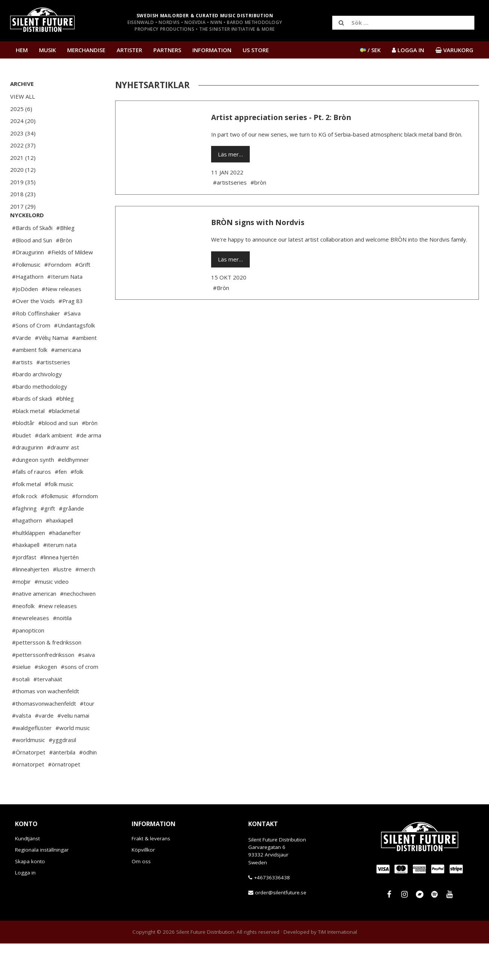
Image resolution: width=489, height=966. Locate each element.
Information (211, 50)
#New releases (61, 311)
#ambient (84, 360)
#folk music (59, 506)
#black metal (28, 433)
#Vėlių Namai (51, 360)
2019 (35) (23, 182)
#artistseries (53, 384)
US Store (256, 50)
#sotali (21, 701)
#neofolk (23, 628)
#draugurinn (27, 469)
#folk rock (24, 518)
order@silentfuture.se (280, 915)
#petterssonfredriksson (43, 677)
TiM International (337, 954)
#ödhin (88, 774)
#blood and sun (58, 445)
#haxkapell (59, 543)
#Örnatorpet (28, 774)
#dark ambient (53, 457)
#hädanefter (65, 555)
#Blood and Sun (32, 262)
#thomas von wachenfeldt (45, 713)
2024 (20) (23, 121)
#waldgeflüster (32, 750)
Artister (129, 50)
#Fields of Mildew (70, 274)
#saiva (86, 677)
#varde (44, 738)
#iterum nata (59, 567)
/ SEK (370, 50)
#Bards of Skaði (32, 250)
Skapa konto (30, 883)
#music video (51, 604)
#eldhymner (73, 482)
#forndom (85, 518)
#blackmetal (64, 433)
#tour (87, 726)
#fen (61, 494)
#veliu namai (73, 738)
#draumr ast (63, 469)
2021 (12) (23, 157)
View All (22, 96)
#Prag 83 (70, 323)
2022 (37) (23, 145)
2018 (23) (23, 194)
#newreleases (30, 640)
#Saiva (72, 336)
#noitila (62, 640)
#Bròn (64, 262)
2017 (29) (23, 206)
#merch (85, 591)
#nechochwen (78, 616)
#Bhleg (65, 250)
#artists (22, 384)
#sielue (21, 689)
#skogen (45, 689)
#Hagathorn (28, 299)
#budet (21, 457)
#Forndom (57, 287)
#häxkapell (25, 567)
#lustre (62, 591)
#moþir (21, 604)
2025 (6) (21, 109)
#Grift (82, 287)
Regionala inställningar (42, 872)
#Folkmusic (26, 287)
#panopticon (28, 653)
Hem (22, 50)
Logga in (25, 895)
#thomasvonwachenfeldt (44, 726)
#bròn (90, 445)
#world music (73, 750)
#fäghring (24, 531)
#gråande (71, 531)
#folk (76, 494)
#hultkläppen (28, 555)
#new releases (57, 628)
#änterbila (62, 774)
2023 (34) (23, 133)
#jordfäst (24, 579)
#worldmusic (28, 762)
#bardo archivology (37, 396)
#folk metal (26, 506)
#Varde (21, 360)
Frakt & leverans (151, 861)
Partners (167, 50)
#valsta (21, 738)
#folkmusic (54, 518)
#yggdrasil (62, 762)
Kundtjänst (27, 861)
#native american (34, 616)
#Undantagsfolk (74, 348)
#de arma (88, 457)
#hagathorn (27, 543)
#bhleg (65, 421)
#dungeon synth (33, 482)
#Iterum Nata (64, 299)
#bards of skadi (32, 421)
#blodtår (23, 445)
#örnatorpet (28, 786)
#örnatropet (64, 786)
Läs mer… (230, 154)
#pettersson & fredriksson (46, 665)
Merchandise (86, 50)
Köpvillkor (143, 872)
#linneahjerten (30, 591)
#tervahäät (47, 701)
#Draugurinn (28, 274)
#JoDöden (25, 311)
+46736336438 (272, 900)
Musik (47, 50)
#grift (47, 531)
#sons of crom (79, 689)
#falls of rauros (31, 494)
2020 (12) (23, 169)
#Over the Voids (33, 323)
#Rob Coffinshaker (36, 336)
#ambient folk (29, 372)
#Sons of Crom (31, 348)
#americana (66, 372)
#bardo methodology (39, 409)
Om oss (141, 883)
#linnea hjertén (59, 579)
